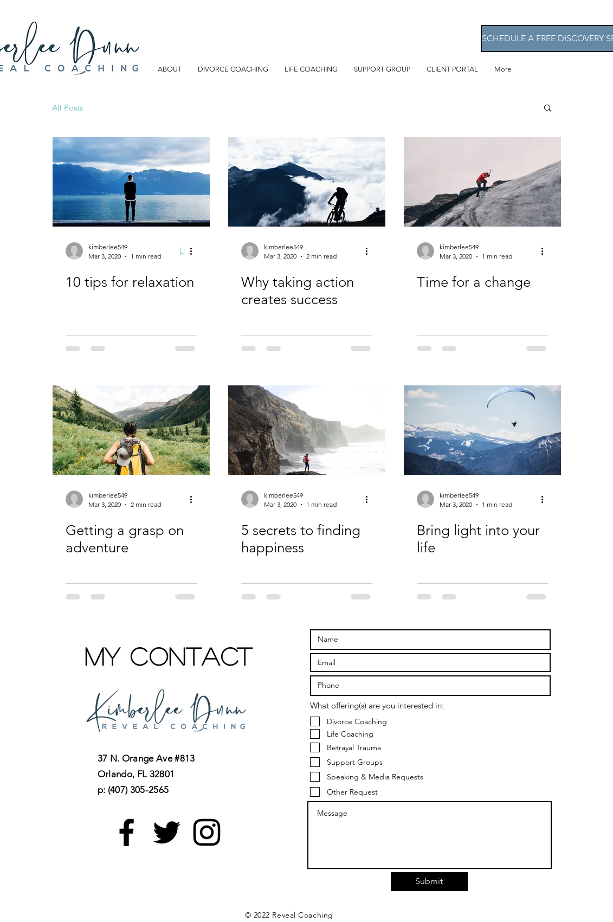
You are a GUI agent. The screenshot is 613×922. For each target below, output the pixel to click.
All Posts (67, 107)
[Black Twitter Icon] (167, 832)
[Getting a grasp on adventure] (131, 430)
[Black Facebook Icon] (126, 832)
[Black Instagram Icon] (207, 832)
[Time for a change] (482, 182)
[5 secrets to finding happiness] (306, 430)
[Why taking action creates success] (306, 182)
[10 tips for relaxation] (131, 182)
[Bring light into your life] (482, 430)
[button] (548, 108)
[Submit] (429, 881)
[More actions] (195, 250)
